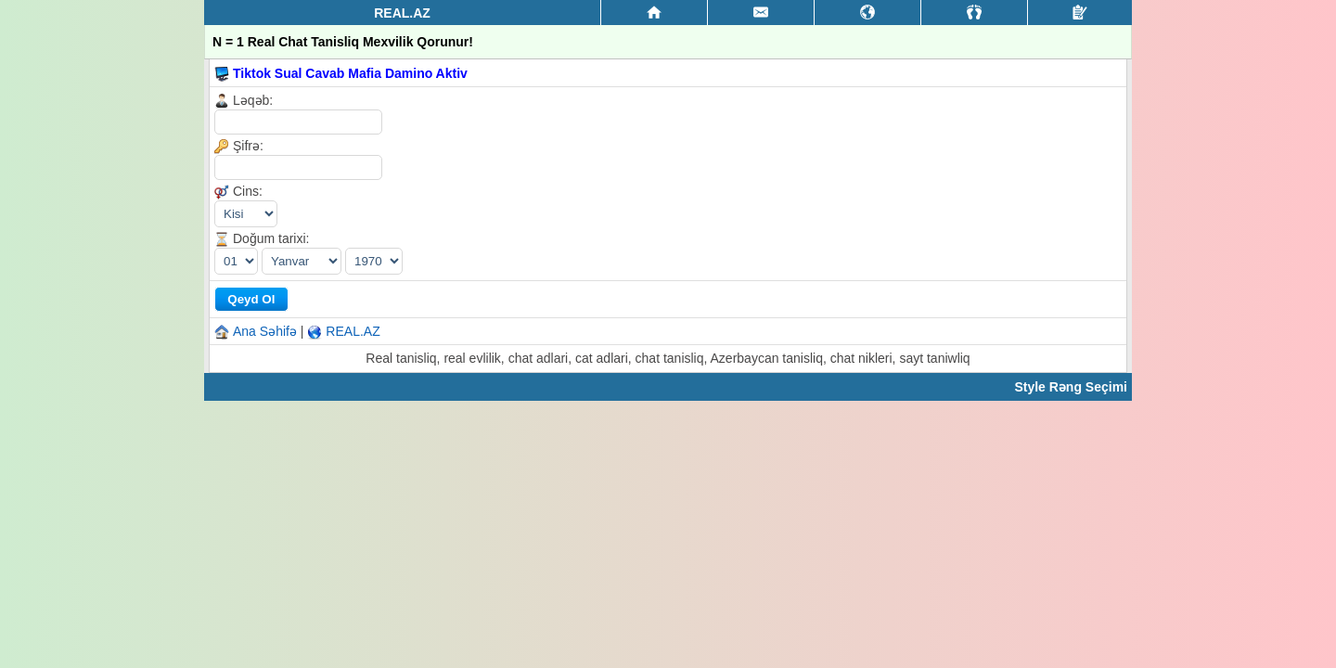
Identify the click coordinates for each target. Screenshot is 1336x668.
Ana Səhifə (265, 331)
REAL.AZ (352, 331)
